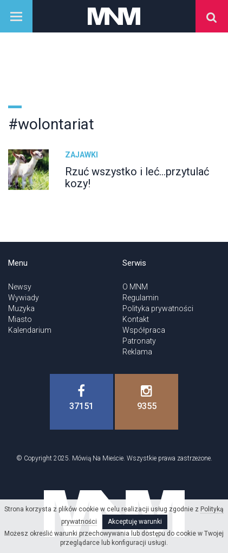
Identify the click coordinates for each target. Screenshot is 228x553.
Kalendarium (29, 330)
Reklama (137, 351)
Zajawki (81, 154)
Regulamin (140, 297)
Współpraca (143, 330)
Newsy (19, 286)
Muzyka (21, 308)
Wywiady (23, 297)
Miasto (20, 319)
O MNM (135, 286)
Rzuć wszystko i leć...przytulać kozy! (137, 177)
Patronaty (139, 341)
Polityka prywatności (157, 308)
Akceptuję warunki (135, 521)
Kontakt (135, 319)
